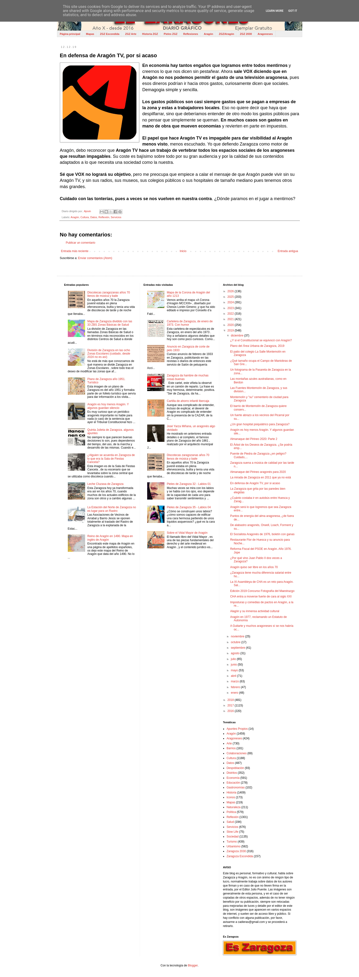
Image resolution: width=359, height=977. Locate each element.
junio (234, 664)
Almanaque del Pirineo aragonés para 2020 (258, 472)
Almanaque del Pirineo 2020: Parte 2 (253, 439)
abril (234, 676)
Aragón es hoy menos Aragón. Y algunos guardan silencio (108, 406)
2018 (231, 700)
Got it (292, 11)
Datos (93, 217)
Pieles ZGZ (170, 33)
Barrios (231, 748)
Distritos (232, 772)
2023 (231, 308)
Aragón (208, 33)
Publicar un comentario (80, 242)
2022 (231, 313)
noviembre (238, 636)
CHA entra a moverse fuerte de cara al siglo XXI (260, 596)
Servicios (116, 217)
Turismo (232, 841)
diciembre (237, 335)
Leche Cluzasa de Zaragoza (105, 484)
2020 (231, 325)
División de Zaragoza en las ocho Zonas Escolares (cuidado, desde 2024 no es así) (108, 354)
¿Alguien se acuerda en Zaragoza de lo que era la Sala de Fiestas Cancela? (111, 458)
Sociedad (233, 836)
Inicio (183, 251)
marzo (235, 681)
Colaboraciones (236, 753)
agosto (235, 653)
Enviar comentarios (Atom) (95, 258)
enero (235, 692)
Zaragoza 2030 (236, 851)
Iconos (231, 797)
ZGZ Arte (130, 33)
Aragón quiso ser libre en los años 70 (254, 567)
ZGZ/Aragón (226, 33)
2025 (231, 296)
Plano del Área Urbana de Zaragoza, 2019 (257, 346)
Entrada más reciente (74, 251)
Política (231, 812)
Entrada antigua (288, 251)
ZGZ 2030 (246, 33)
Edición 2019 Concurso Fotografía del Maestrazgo (262, 591)
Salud (230, 822)
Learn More (274, 11)
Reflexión (104, 217)
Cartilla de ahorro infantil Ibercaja (188, 401)
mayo (235, 670)
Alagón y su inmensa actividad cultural (254, 611)
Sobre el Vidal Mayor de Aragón (187, 532)
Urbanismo (233, 846)
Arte (229, 743)
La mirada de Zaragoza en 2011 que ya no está (260, 477)
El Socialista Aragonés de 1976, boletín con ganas (262, 534)
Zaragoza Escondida (240, 856)
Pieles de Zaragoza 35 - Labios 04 (189, 507)
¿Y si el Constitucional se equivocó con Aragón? (261, 340)
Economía (233, 778)
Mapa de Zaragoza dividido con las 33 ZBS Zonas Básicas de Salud (109, 323)
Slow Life (232, 831)
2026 (231, 291)
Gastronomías (236, 787)
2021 (231, 319)
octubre (236, 642)
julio (234, 659)
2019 (231, 330)
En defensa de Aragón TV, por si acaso (255, 483)
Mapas (90, 33)
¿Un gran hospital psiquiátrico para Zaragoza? (260, 424)
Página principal (70, 33)
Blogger (193, 965)
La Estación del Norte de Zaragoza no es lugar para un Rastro (111, 509)
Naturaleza (233, 807)
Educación (233, 782)
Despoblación (235, 768)
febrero (236, 687)
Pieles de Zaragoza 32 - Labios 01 (189, 484)
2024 (231, 302)
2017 (231, 705)
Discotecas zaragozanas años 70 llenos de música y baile (108, 294)
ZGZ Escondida (110, 33)
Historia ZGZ (150, 33)
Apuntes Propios (237, 728)
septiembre (238, 647)
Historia (231, 792)
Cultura (85, 217)
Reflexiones (190, 33)
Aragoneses (265, 33)
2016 (231, 711)
